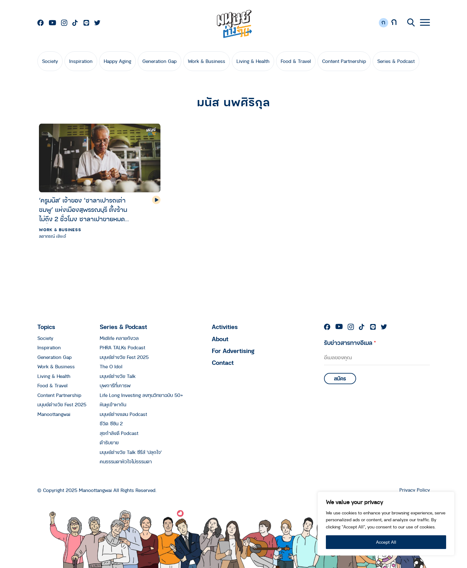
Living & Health (252, 61)
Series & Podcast (396, 61)
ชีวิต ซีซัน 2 (111, 423)
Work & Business (206, 61)
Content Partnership (344, 61)
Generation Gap (159, 61)
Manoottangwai (53, 414)
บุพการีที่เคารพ (115, 385)
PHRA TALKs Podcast (122, 347)
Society (50, 61)
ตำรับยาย (109, 442)
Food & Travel (296, 61)
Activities (225, 326)
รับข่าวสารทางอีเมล (350, 342)
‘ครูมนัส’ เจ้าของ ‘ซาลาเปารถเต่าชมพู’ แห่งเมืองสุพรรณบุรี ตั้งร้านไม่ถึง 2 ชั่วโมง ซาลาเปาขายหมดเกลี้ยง (83, 209)
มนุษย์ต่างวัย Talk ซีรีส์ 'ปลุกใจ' (131, 452)
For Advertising (233, 350)
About (220, 338)
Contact (223, 362)
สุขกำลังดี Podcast (119, 433)
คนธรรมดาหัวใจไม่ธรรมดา (126, 461)
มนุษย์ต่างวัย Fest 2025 (61, 404)
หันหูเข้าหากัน (113, 404)
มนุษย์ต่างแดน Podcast (123, 414)
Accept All (386, 542)
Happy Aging (117, 61)
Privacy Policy (414, 490)
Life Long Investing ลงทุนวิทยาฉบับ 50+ (141, 395)
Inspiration (81, 61)
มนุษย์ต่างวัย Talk (118, 376)
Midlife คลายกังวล (119, 338)
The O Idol (111, 366)
